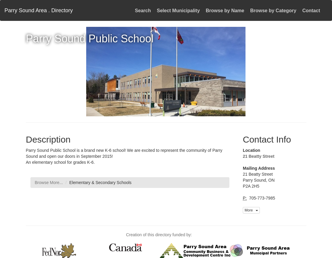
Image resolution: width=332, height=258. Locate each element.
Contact (311, 10)
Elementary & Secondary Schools (100, 182)
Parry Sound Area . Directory (38, 10)
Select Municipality (178, 10)
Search (143, 10)
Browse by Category (273, 10)
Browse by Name (225, 10)
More (251, 210)
